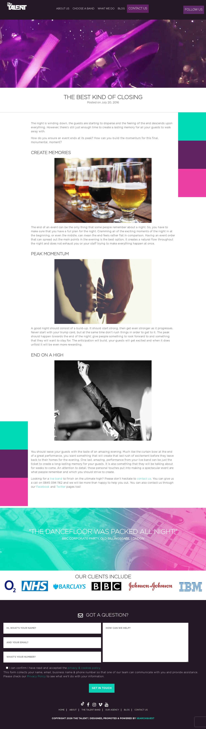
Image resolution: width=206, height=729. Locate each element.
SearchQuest (145, 718)
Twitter (61, 487)
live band (56, 478)
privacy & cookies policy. (84, 668)
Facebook (43, 487)
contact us (144, 478)
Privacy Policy (36, 676)
